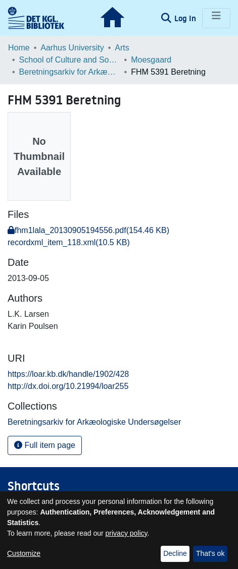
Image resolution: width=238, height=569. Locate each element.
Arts (122, 47)
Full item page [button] (44, 445)
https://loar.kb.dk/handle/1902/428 (68, 374)
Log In (186, 18)
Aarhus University (72, 47)
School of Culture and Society (69, 59)
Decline (175, 553)
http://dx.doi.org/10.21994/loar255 (68, 386)
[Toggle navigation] (216, 18)
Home (19, 47)
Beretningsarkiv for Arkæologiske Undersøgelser (69, 72)
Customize (23, 553)
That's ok (210, 553)
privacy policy (127, 533)
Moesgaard (151, 59)
